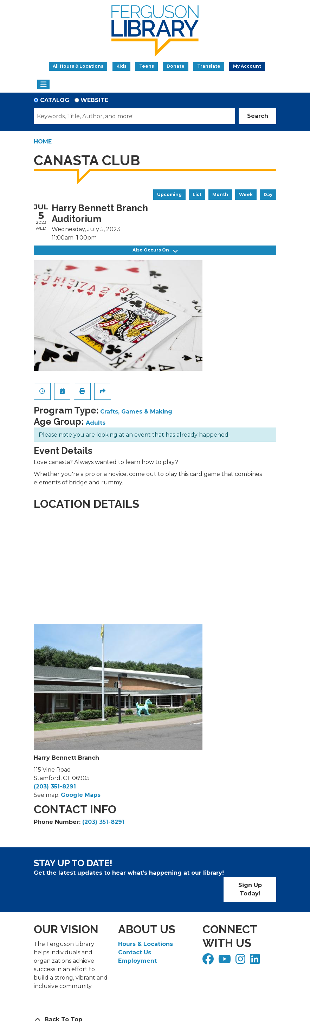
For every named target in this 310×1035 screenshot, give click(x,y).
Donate (176, 66)
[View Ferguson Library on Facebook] (208, 961)
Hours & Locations (145, 944)
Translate (208, 66)
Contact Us (134, 952)
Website (94, 100)
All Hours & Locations (78, 66)
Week (246, 194)
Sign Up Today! (250, 889)
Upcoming (169, 194)
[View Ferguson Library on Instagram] (241, 961)
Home (43, 141)
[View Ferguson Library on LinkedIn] (255, 961)
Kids (121, 66)
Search (257, 116)
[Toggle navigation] (43, 84)
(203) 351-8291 (55, 786)
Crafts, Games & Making (136, 411)
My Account (247, 66)
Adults (95, 422)
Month (220, 194)
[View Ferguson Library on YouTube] (225, 961)
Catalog (54, 100)
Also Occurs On (155, 250)
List (197, 194)
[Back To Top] (155, 1019)
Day (268, 194)
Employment (137, 960)
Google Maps (81, 795)
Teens (146, 66)
